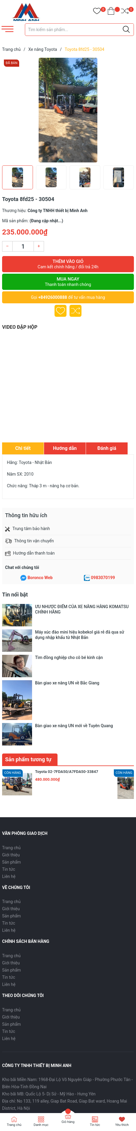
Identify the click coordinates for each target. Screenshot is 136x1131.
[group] (68, 110)
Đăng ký (120, 1050)
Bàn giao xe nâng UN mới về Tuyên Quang (74, 651)
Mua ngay (68, 281)
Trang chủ (11, 756)
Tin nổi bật (15, 594)
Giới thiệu (11, 763)
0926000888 (35, 1024)
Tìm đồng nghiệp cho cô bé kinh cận (69, 634)
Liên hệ (9, 785)
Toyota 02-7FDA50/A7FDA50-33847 (66, 680)
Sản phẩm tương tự (28, 668)
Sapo (30, 1099)
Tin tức (8, 777)
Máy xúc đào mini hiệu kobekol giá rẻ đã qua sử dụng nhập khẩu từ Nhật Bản (79, 623)
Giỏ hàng (67, 1122)
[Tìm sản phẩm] (79, 30)
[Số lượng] (23, 246)
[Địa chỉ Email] (68, 1050)
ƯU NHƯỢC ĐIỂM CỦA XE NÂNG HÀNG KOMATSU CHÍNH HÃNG (82, 609)
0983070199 (103, 577)
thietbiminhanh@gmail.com (88, 1024)
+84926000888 (52, 297)
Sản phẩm (11, 770)
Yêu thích (122, 1125)
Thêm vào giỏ (68, 264)
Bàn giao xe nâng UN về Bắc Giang (67, 642)
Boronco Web (40, 577)
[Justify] (126, 30)
